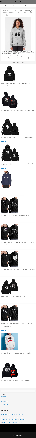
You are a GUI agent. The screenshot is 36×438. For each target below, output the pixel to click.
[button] (1, 2)
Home (2, 5)
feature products (5, 5)
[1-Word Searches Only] (17, 391)
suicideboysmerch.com (19, 435)
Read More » (3, 141)
